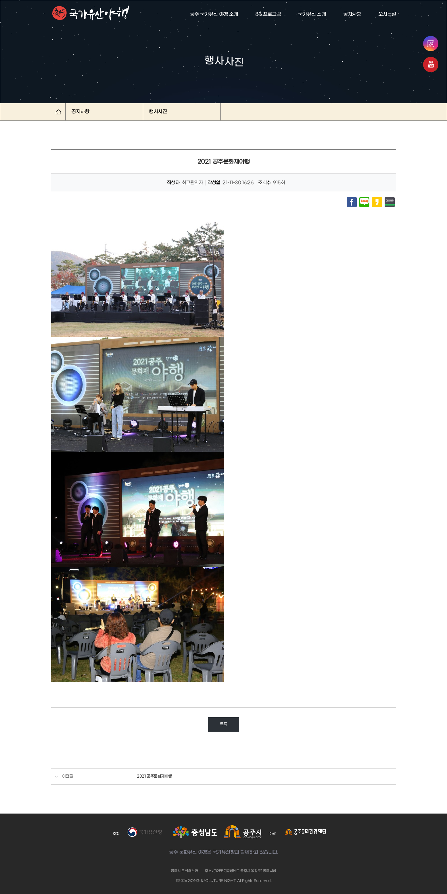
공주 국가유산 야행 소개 (214, 14)
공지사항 (352, 14)
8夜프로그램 (268, 14)
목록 (223, 724)
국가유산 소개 (312, 14)
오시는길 (387, 14)
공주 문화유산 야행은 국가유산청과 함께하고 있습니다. (223, 852)
